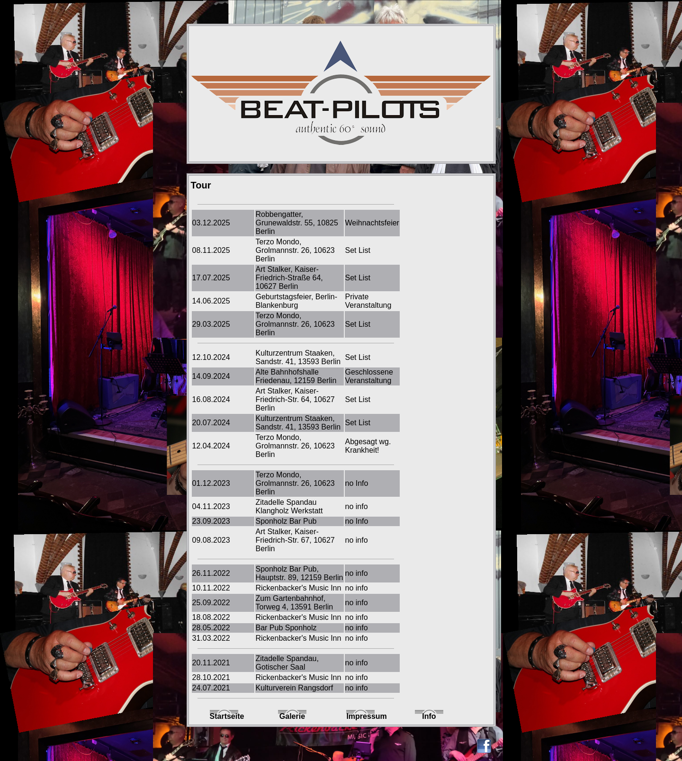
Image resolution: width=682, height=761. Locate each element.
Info (429, 716)
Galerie (292, 716)
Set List (357, 250)
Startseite (224, 716)
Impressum (360, 716)
